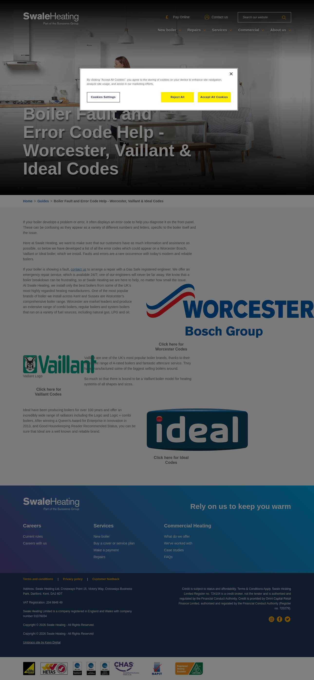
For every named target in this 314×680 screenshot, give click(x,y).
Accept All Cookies (214, 97)
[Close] (231, 73)
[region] (159, 89)
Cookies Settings (103, 97)
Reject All (177, 97)
